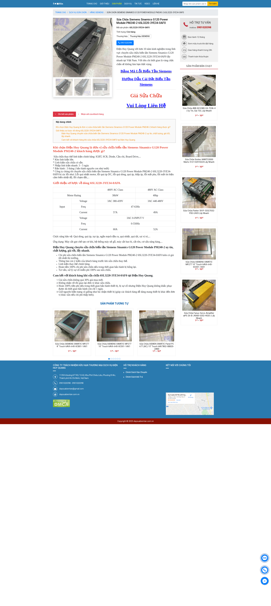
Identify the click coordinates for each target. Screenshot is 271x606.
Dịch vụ (128, 4)
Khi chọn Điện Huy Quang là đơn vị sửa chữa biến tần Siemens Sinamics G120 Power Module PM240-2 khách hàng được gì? (113, 127)
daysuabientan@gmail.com (71, 389)
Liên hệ (156, 4)
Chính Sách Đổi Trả (134, 377)
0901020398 (204, 27)
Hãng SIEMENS (97, 12)
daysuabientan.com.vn (69, 394)
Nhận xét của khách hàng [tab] (92, 114)
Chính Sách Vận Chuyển (136, 372)
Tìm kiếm (213, 4)
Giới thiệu (104, 4)
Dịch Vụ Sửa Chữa (78, 12)
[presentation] (55, 329)
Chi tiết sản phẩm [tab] (66, 114)
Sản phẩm (117, 4)
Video (147, 4)
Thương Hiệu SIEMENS (140, 36)
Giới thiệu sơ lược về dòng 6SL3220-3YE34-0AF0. (78, 130)
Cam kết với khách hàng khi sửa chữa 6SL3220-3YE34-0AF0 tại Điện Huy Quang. (99, 140)
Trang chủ (91, 4)
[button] (57, 47)
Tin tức (138, 4)
